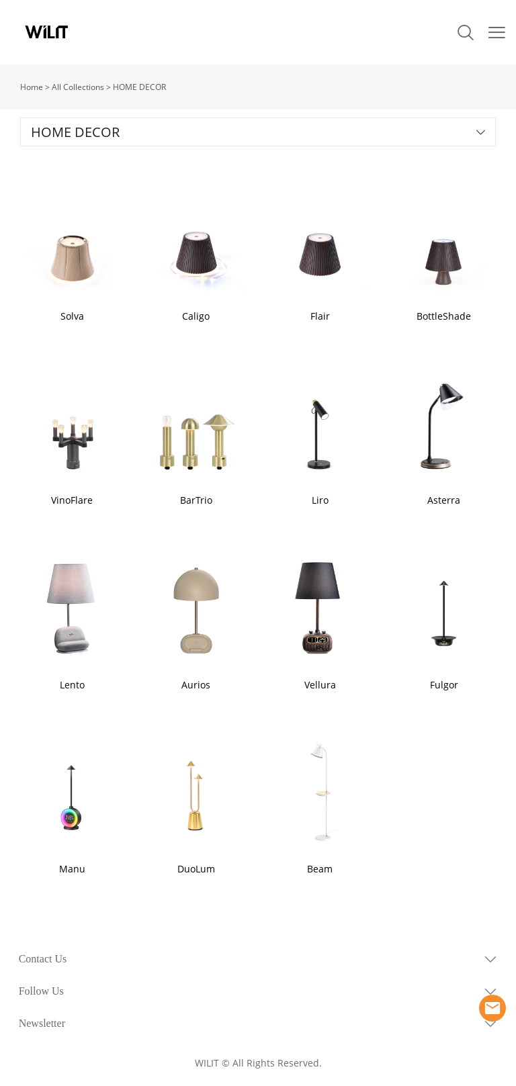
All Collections (78, 87)
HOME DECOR (139, 87)
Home (31, 87)
